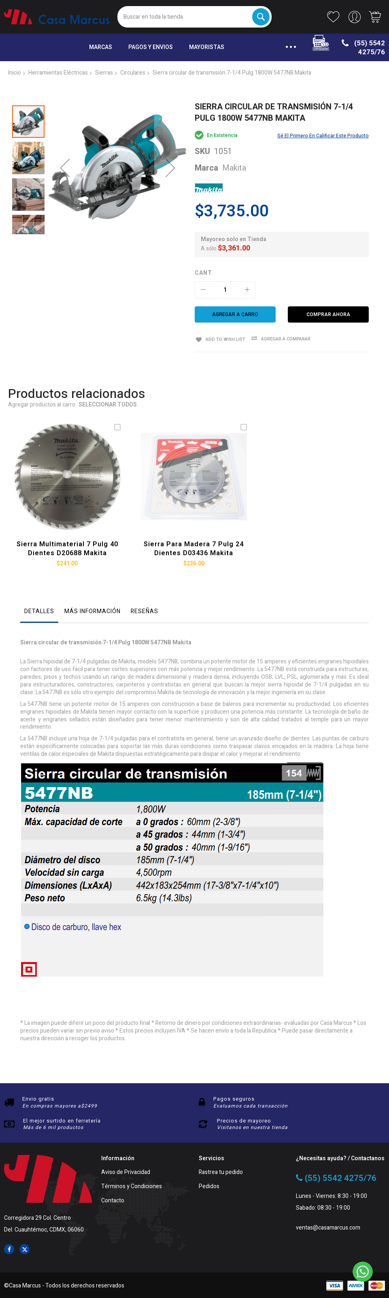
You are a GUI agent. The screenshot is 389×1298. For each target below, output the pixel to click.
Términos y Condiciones (131, 1186)
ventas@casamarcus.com (328, 1227)
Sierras (104, 72)
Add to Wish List (223, 338)
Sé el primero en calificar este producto (323, 135)
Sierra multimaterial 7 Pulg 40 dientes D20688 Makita (67, 548)
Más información (92, 610)
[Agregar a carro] (235, 314)
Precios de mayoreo (244, 1120)
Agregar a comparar (283, 339)
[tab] (39, 612)
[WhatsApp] (363, 1272)
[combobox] (194, 17)
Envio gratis (38, 1098)
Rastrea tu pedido (221, 1172)
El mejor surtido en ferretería (62, 1120)
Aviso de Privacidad (125, 1172)
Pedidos (209, 1186)
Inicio (14, 72)
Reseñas (144, 610)
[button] (65, 158)
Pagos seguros (234, 1098)
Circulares (132, 72)
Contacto (112, 1200)
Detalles (39, 610)
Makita (234, 168)
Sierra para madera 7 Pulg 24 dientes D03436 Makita (194, 548)
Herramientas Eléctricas (58, 72)
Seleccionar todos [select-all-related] (108, 405)
